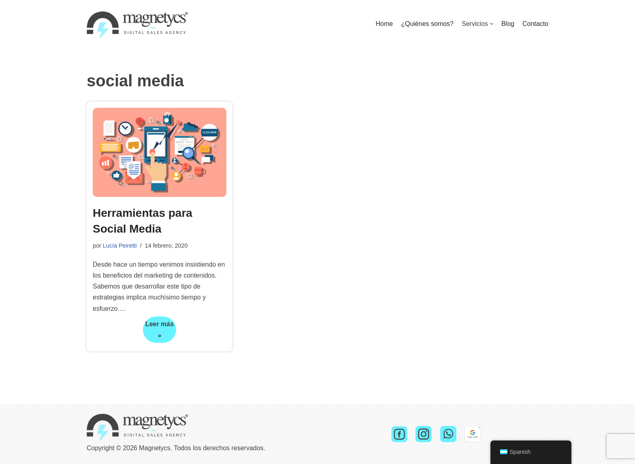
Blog (507, 23)
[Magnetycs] (137, 23)
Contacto (535, 23)
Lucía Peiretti (120, 245)
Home (384, 23)
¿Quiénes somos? (427, 23)
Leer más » (158, 331)
